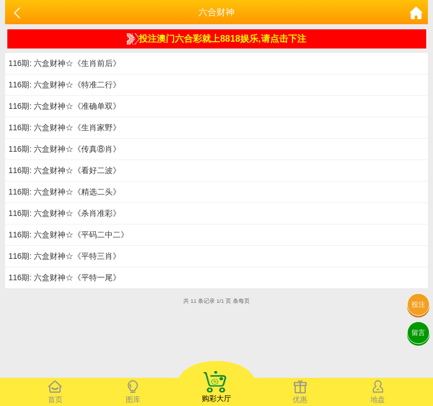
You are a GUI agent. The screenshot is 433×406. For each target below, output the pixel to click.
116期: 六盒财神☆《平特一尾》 (64, 277)
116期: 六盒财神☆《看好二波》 (64, 170)
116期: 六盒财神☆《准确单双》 (64, 106)
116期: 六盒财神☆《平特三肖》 (64, 256)
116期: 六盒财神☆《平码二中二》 (68, 234)
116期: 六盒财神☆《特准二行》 (64, 84)
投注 (418, 304)
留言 (418, 333)
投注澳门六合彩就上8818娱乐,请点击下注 (216, 39)
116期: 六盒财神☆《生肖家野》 (64, 127)
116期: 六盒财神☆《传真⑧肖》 (64, 148)
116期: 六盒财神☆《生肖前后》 (64, 63)
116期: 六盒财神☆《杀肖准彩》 (64, 213)
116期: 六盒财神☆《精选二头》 (64, 191)
